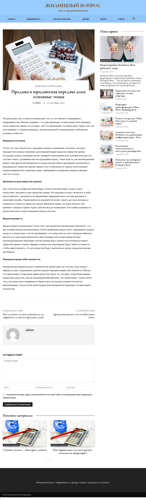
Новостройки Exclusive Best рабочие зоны (117, 66)
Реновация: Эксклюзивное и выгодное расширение (128, 148)
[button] (133, 18)
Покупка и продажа (48, 86)
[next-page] (50, 459)
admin (38, 102)
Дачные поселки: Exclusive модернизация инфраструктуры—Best (128, 134)
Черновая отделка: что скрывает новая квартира (127, 93)
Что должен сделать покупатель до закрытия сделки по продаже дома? (23, 316)
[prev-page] (46, 459)
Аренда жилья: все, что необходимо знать (74, 316)
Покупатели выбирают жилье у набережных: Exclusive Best (128, 162)
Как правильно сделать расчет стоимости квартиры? (72, 451)
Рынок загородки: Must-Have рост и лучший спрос (128, 120)
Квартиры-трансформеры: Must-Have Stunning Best (127, 107)
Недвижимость (107, 60)
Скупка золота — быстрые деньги (24, 450)
